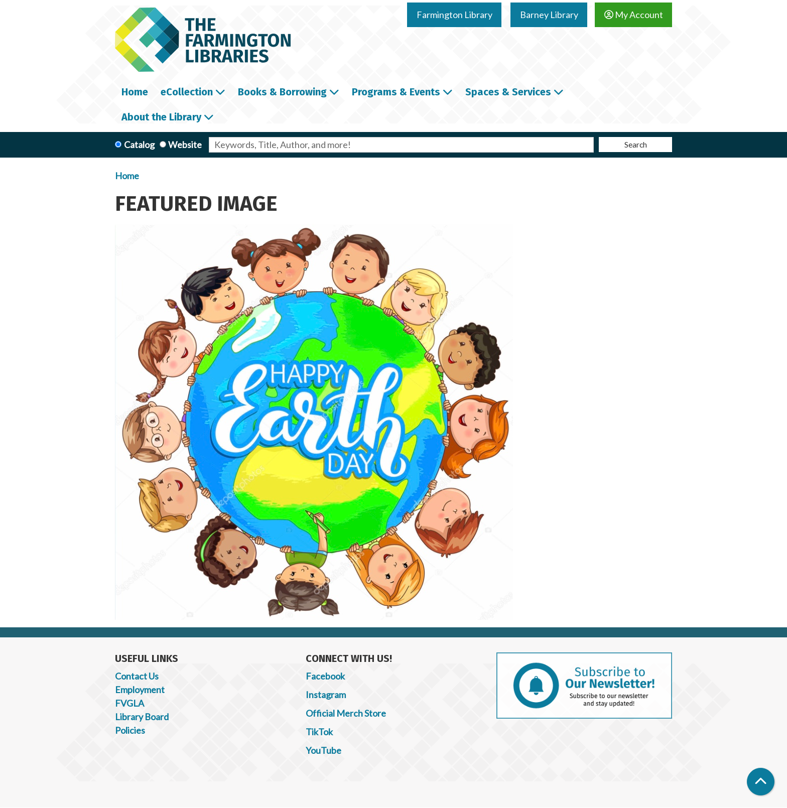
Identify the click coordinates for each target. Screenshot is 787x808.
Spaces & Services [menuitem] (508, 92)
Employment (140, 689)
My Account (633, 14)
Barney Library (549, 14)
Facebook (325, 676)
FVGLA (129, 703)
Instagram (326, 694)
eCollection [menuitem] (187, 92)
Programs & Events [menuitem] (396, 92)
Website (185, 144)
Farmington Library (454, 14)
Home (127, 175)
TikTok (319, 731)
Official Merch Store (346, 713)
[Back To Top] (760, 781)
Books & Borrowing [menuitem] (282, 92)
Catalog (139, 144)
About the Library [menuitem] (161, 117)
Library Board (142, 716)
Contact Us (137, 676)
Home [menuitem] (134, 92)
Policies (130, 730)
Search (635, 144)
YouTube (323, 750)
